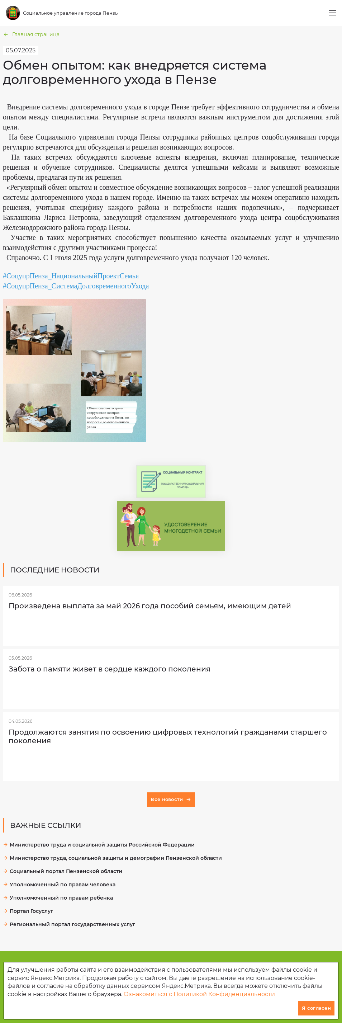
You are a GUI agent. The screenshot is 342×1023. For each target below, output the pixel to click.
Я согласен (316, 1008)
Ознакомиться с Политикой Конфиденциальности (199, 994)
